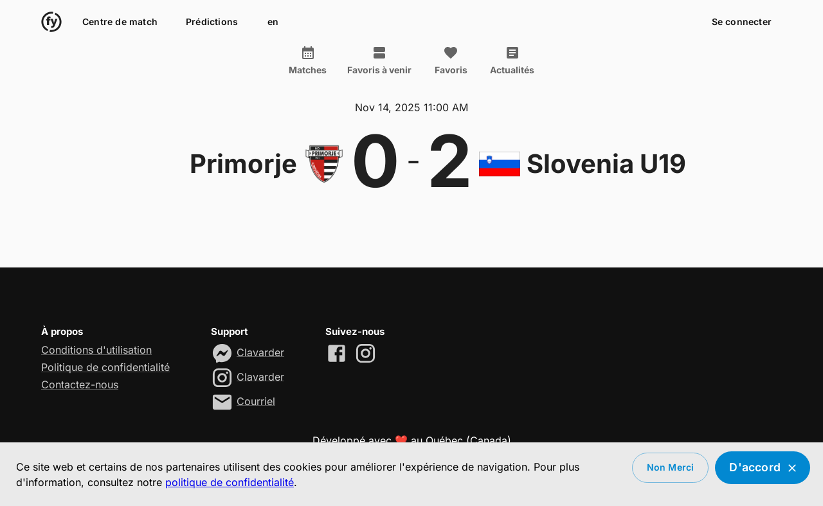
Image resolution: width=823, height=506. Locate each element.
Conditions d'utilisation (96, 349)
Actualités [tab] (512, 60)
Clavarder (260, 351)
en (272, 22)
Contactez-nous (79, 384)
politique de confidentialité (229, 482)
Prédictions (212, 22)
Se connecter (741, 22)
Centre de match (120, 22)
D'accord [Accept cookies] (762, 467)
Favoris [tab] (451, 60)
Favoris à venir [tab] (379, 60)
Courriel (256, 400)
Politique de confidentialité (105, 367)
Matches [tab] (307, 60)
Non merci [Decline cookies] (671, 467)
